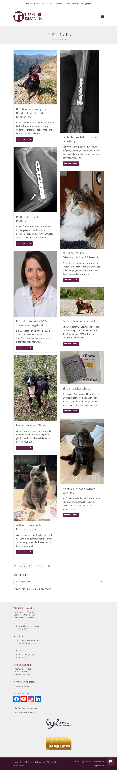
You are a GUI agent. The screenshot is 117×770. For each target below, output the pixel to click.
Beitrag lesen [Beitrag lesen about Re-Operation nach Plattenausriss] (24, 243)
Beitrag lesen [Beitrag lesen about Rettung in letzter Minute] (24, 448)
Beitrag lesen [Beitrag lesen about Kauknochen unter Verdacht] (70, 344)
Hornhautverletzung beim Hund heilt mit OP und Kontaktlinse (31, 113)
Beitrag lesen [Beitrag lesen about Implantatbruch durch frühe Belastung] (70, 164)
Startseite (51, 39)
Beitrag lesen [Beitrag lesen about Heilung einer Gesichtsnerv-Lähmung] (70, 515)
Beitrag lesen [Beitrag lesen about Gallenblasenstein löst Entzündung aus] (24, 552)
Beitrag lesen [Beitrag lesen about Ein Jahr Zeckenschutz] (70, 411)
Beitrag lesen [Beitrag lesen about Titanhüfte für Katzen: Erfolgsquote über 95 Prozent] (70, 280)
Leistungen (59, 39)
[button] (102, 17)
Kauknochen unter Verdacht (80, 321)
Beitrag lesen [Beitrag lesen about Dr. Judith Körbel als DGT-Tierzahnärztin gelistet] (24, 348)
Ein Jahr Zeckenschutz (76, 388)
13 (50, 565)
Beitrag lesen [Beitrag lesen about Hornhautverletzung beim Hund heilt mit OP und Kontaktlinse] (24, 139)
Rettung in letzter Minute (31, 425)
